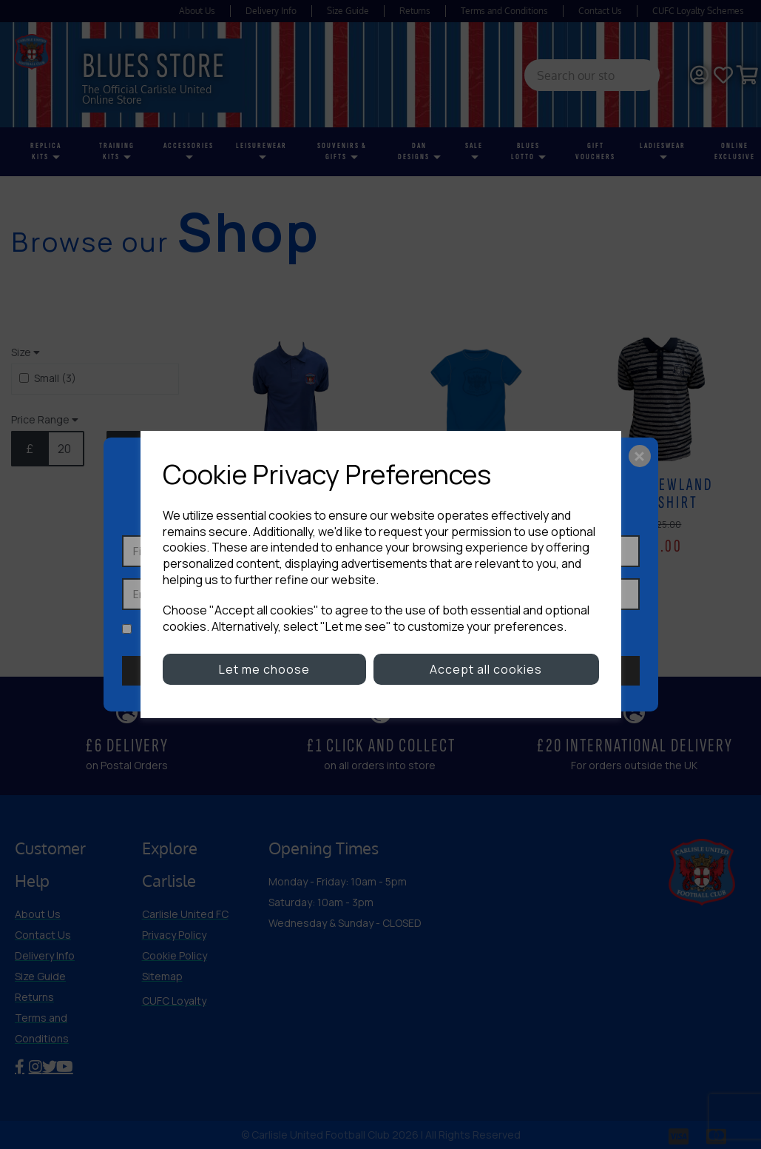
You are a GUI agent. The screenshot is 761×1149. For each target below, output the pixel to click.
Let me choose (264, 669)
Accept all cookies (486, 669)
